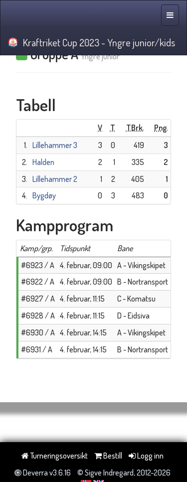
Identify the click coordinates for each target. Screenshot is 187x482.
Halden (43, 162)
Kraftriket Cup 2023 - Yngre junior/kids (91, 42)
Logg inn (146, 456)
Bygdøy (44, 195)
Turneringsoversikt (54, 456)
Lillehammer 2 (54, 179)
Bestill (108, 456)
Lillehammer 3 (54, 145)
